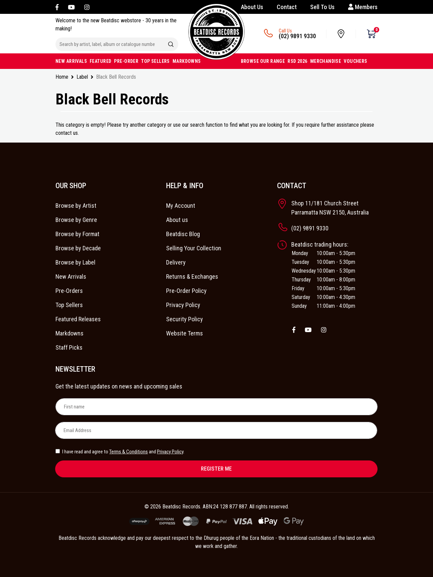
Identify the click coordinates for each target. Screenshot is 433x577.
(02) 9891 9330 (297, 36)
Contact (287, 6)
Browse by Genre (76, 219)
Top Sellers (69, 304)
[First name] (216, 406)
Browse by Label (75, 262)
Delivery (176, 262)
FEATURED (100, 61)
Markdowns (69, 333)
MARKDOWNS (187, 61)
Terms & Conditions (128, 452)
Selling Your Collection (193, 248)
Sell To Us (322, 6)
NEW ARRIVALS (71, 61)
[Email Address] (216, 430)
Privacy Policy (183, 304)
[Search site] (170, 44)
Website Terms (184, 333)
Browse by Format (77, 233)
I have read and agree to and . (119, 452)
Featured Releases (78, 319)
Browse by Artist (75, 205)
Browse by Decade (78, 248)
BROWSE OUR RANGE (263, 61)
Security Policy (184, 319)
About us (177, 219)
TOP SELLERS (155, 61)
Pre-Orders (69, 290)
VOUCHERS (355, 61)
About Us (252, 6)
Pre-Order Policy (186, 290)
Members (363, 6)
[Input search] (109, 44)
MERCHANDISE (325, 61)
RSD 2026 (297, 61)
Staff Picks (69, 347)
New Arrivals (70, 276)
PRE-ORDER (126, 61)
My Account (180, 205)
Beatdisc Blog (183, 233)
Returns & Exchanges (192, 276)
